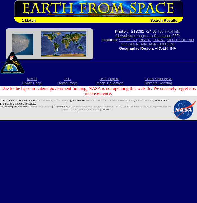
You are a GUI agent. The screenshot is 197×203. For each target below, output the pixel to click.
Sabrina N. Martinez (41, 106)
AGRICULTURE (161, 44)
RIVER (145, 40)
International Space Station (50, 100)
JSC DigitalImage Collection (109, 81)
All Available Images (131, 36)
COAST (159, 40)
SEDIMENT (128, 40)
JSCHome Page (67, 81)
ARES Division (144, 100)
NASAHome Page (32, 81)
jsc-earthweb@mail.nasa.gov (86, 106)
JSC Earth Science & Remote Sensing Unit (110, 100)
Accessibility (69, 109)
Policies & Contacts (89, 109)
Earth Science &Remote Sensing (158, 81)
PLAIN (141, 44)
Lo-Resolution (160, 36)
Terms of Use (111, 106)
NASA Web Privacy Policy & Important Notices (146, 106)
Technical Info (169, 31)
